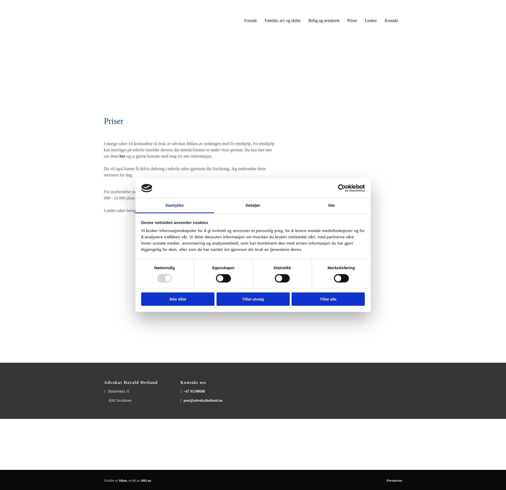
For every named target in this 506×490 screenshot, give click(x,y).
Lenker (371, 20)
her (123, 156)
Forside (250, 20)
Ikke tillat (177, 299)
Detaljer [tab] (253, 205)
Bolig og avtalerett (323, 20)
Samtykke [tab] (174, 205)
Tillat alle (328, 299)
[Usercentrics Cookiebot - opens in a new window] (342, 188)
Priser (352, 20)
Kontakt (391, 20)
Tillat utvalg (253, 299)
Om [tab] (331, 205)
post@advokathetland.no (203, 400)
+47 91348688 (194, 391)
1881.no (146, 480)
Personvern (394, 480)
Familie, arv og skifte (282, 20)
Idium (123, 480)
